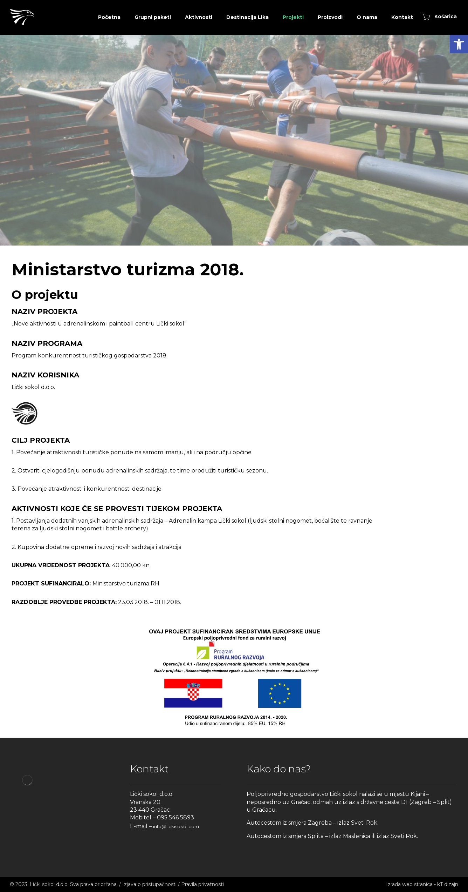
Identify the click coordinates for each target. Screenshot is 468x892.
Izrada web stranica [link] (409, 884)
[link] (459, 44)
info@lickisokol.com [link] (176, 826)
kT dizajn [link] (447, 884)
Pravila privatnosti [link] (202, 884)
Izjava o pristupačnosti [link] (149, 884)
